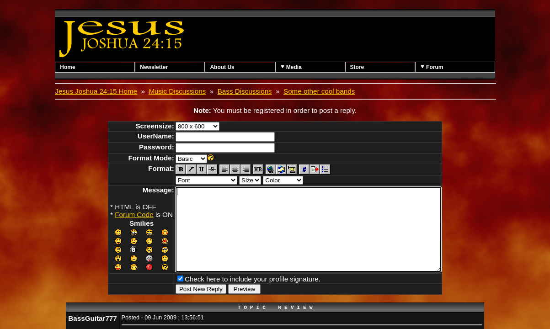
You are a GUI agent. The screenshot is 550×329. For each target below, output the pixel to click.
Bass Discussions (245, 91)
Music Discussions (177, 91)
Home (67, 67)
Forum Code (118, 214)
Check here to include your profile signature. (236, 293)
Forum (431, 67)
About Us (222, 67)
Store (357, 67)
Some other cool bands (319, 91)
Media (291, 67)
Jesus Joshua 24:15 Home (96, 91)
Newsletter (154, 67)
